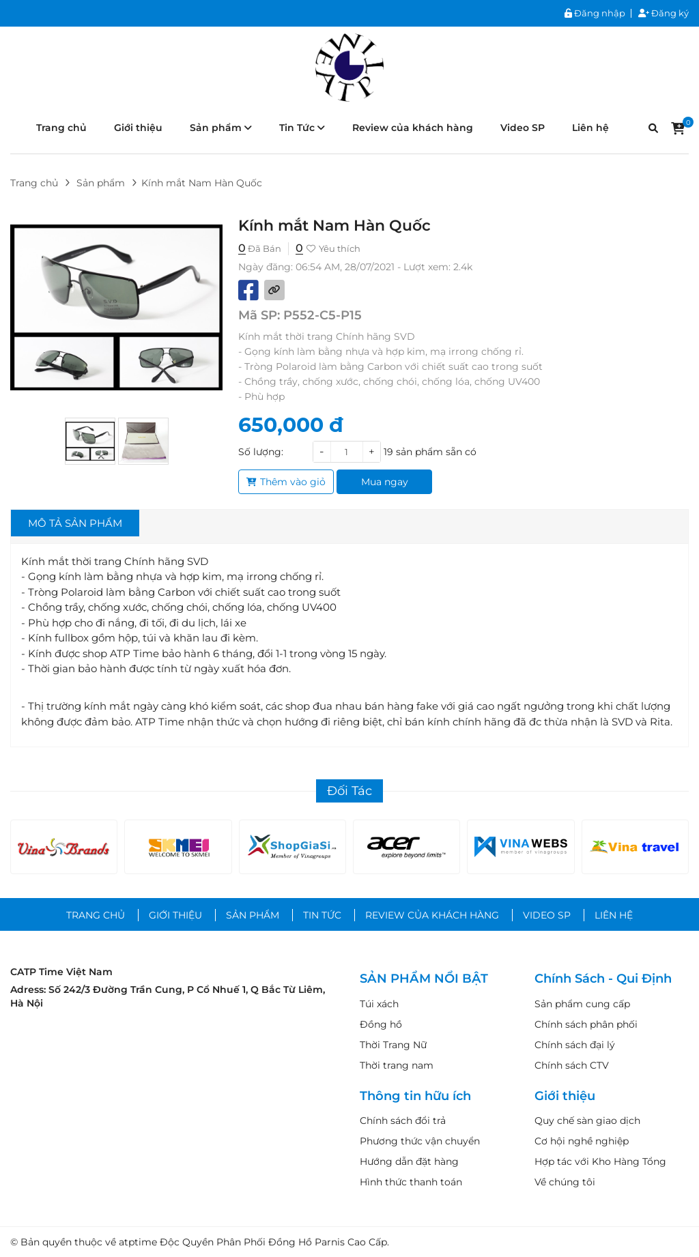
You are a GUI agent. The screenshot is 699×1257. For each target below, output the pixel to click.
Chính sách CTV (571, 1065)
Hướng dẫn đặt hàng (409, 1161)
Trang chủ (61, 127)
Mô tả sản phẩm (75, 523)
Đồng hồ (381, 1024)
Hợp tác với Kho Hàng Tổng (600, 1161)
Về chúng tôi (564, 1182)
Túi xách (379, 1004)
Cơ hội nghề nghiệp (581, 1141)
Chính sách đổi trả (403, 1120)
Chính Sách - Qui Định (603, 979)
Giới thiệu (138, 127)
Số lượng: (260, 452)
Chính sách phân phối (586, 1024)
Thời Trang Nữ (393, 1045)
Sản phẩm (221, 127)
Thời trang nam (396, 1065)
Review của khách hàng (412, 127)
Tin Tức (302, 127)
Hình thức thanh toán (411, 1182)
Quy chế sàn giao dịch (587, 1120)
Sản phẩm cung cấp (582, 1004)
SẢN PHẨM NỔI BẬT (424, 979)
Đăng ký (663, 13)
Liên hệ (590, 127)
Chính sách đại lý (574, 1045)
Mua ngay (384, 482)
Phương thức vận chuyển (420, 1141)
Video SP (522, 127)
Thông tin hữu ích (415, 1096)
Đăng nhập (595, 13)
